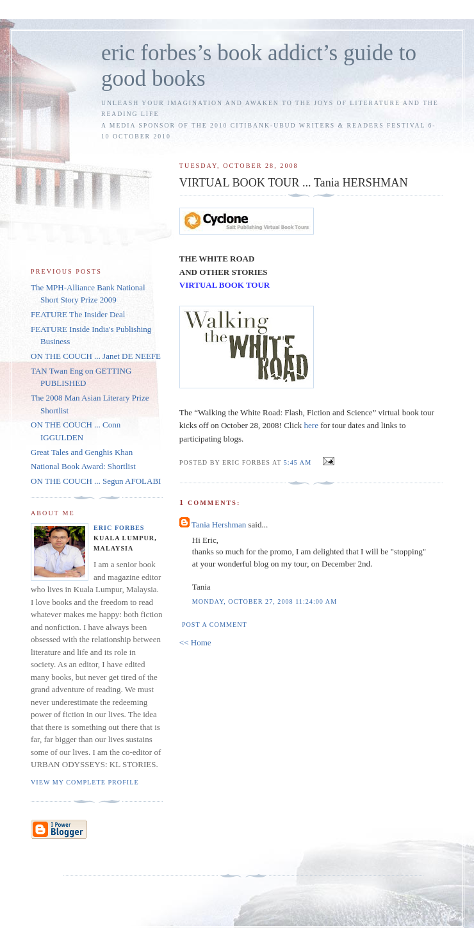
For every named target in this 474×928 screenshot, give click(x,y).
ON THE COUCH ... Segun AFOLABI (96, 481)
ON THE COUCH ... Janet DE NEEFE (96, 356)
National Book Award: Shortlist (83, 466)
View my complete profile (85, 782)
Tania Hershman (219, 524)
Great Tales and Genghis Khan (82, 452)
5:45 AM (297, 462)
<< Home (195, 642)
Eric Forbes (119, 527)
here (311, 425)
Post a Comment (214, 624)
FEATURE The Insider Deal (78, 314)
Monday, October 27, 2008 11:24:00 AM (264, 601)
